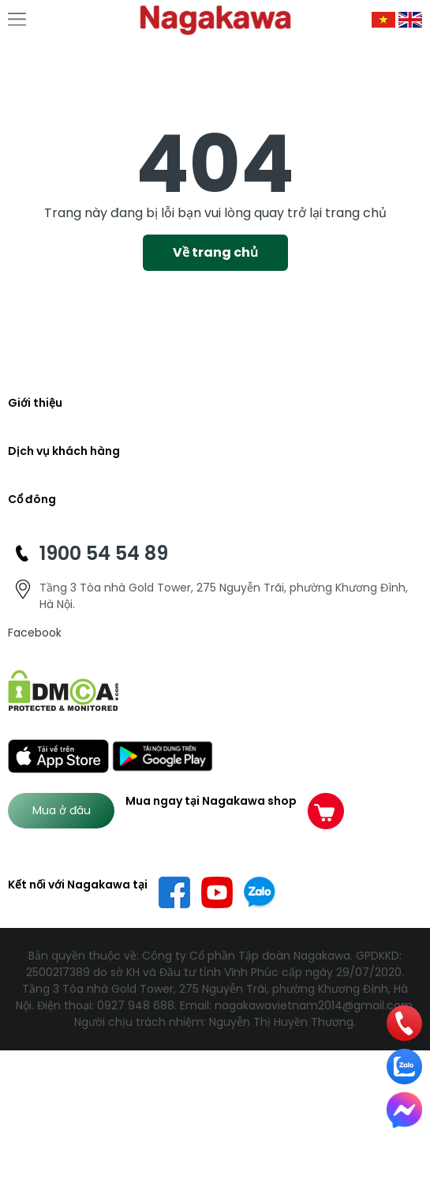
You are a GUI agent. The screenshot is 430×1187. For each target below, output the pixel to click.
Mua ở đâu (61, 810)
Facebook (35, 632)
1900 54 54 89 (103, 553)
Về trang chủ (215, 252)
